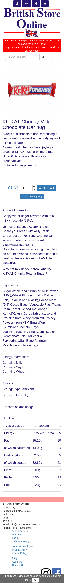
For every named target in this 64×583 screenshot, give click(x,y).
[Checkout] (45, 3)
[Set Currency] (36, 3)
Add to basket (46, 188)
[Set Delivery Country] (26, 3)
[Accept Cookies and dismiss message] (35, 580)
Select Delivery (20, 531)
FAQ (14, 558)
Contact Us (18, 565)
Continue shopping (32, 196)
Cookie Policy (19, 553)
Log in (15, 538)
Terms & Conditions (22, 546)
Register (16, 534)
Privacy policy (19, 549)
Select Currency (20, 541)
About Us (17, 561)
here (47, 576)
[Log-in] (17, 3)
